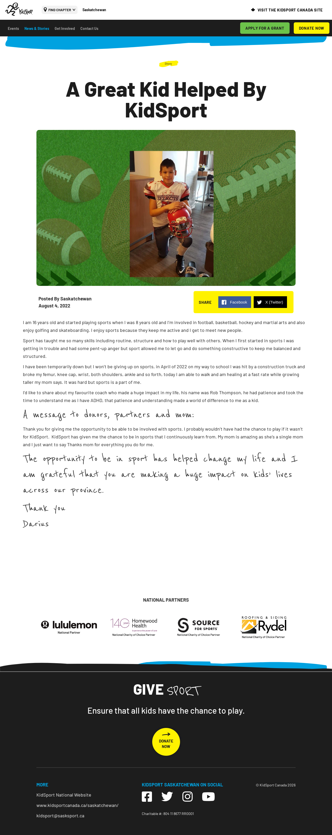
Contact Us (89, 28)
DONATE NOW (311, 28)
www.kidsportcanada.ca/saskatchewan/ (77, 805)
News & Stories (36, 28)
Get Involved (65, 28)
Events (13, 28)
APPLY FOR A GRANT (264, 28)
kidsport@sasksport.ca (60, 815)
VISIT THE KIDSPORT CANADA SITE (290, 10)
